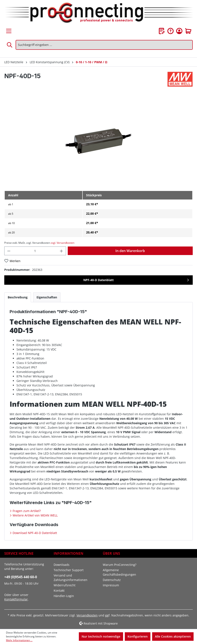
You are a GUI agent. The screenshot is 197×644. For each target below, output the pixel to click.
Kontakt (59, 590)
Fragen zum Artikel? (26, 511)
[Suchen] (10, 45)
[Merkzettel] (161, 31)
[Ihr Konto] (179, 31)
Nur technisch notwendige (101, 636)
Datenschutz (112, 580)
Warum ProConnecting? (119, 565)
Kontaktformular (16, 599)
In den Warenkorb (130, 250)
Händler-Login (64, 596)
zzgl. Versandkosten (62, 243)
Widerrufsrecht (64, 585)
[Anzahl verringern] (8, 250)
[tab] (17, 297)
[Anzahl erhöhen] (61, 250)
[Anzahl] (35, 250)
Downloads (61, 565)
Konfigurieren (138, 636)
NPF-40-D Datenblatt (98, 280)
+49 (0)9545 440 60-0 (20, 577)
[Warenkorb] (188, 31)
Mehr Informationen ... (19, 640)
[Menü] (8, 31)
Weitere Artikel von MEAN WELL (35, 515)
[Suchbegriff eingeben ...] (104, 45)
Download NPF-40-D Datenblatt (34, 533)
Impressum (111, 585)
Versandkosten (87, 615)
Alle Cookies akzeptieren (173, 636)
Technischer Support (69, 570)
